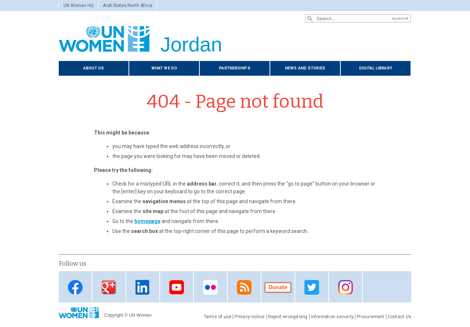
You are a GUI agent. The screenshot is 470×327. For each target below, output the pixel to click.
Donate (277, 287)
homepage (147, 221)
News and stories (305, 68)
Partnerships (234, 68)
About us (93, 68)
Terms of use (218, 316)
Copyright (113, 315)
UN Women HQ (79, 5)
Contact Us (399, 316)
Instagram (345, 287)
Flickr (210, 287)
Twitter (311, 287)
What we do (164, 68)
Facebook (75, 287)
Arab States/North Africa (127, 5)
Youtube (176, 287)
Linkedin (142, 287)
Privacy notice (249, 316)
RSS (244, 287)
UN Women (140, 315)
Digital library (375, 68)
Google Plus (109, 287)
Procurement (370, 316)
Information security (332, 316)
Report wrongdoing (288, 316)
